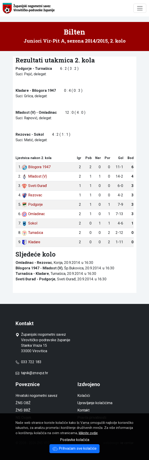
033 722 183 (28, 362)
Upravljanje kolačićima (94, 403)
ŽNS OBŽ (23, 403)
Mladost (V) (34, 176)
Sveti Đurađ (34, 186)
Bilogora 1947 (36, 167)
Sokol (29, 223)
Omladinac (33, 214)
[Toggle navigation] (139, 8)
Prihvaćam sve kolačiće (74, 448)
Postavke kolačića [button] (74, 440)
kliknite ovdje (88, 433)
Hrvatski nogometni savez (36, 395)
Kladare (31, 242)
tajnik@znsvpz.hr (34, 373)
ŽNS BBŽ (23, 410)
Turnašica (32, 232)
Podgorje (32, 204)
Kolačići (83, 395)
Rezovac (32, 195)
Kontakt (83, 410)
